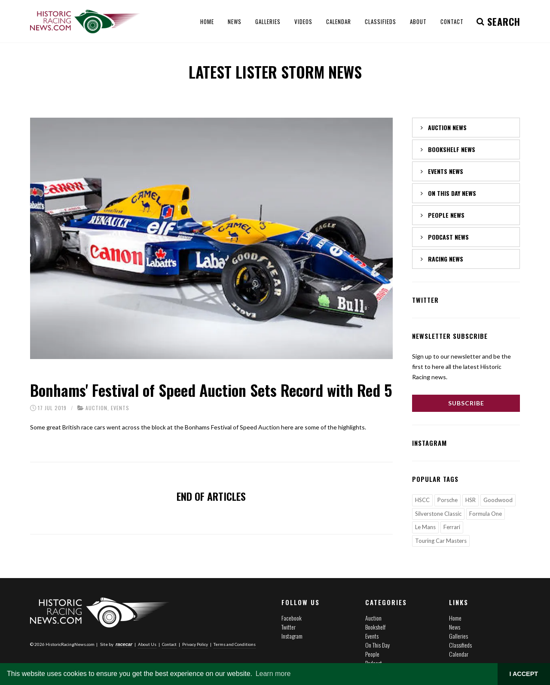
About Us (147, 643)
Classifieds (460, 644)
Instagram (291, 635)
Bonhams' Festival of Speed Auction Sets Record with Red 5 (211, 389)
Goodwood (498, 499)
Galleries (458, 635)
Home (455, 617)
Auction (96, 407)
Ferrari (451, 527)
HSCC (422, 499)
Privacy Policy (195, 643)
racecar (124, 643)
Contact (169, 643)
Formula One (485, 513)
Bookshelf (375, 626)
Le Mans (425, 527)
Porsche (447, 499)
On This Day (377, 644)
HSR (470, 499)
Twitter (288, 626)
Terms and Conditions (235, 643)
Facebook (291, 617)
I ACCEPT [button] (523, 673)
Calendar (458, 653)
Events (120, 407)
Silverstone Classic (438, 513)
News (454, 626)
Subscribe (466, 403)
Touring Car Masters (441, 540)
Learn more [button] (273, 673)
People (372, 653)
